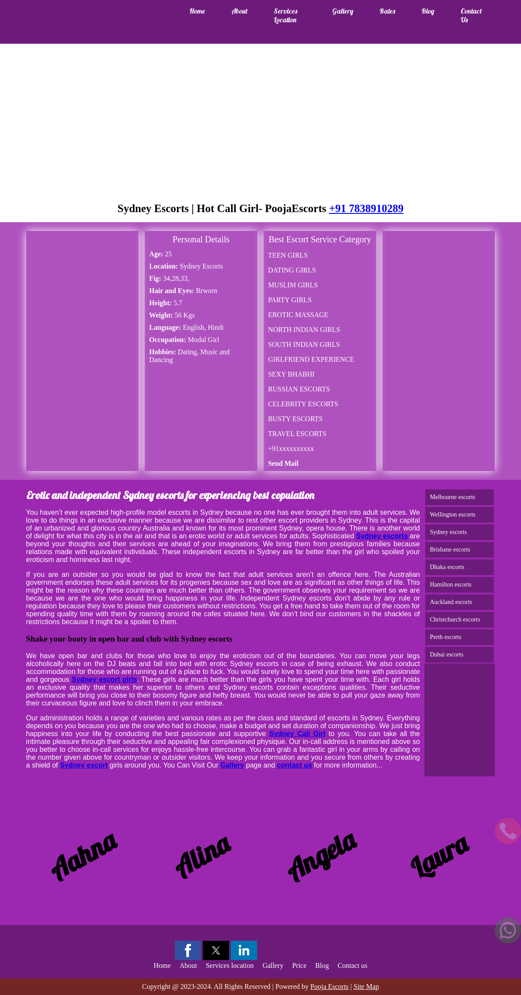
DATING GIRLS (292, 270)
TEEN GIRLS (288, 255)
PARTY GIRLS (290, 300)
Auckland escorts (451, 602)
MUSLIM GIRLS (293, 285)
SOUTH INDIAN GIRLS (304, 344)
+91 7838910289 (366, 208)
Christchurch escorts (455, 619)
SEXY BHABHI (291, 374)
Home (197, 11)
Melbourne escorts (452, 497)
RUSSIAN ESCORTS (299, 389)
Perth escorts (445, 637)
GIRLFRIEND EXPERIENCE (311, 359)
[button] (188, 950)
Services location (285, 15)
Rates (387, 11)
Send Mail (283, 463)
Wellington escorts (452, 514)
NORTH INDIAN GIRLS (304, 329)
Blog (427, 11)
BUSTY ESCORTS (295, 418)
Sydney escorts (448, 532)
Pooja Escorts (329, 986)
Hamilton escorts (450, 584)
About (239, 11)
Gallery (342, 11)
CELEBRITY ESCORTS (303, 404)
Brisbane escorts (450, 549)
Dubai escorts (446, 654)
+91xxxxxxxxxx (291, 448)
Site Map (366, 986)
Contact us (471, 15)
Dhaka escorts (447, 567)
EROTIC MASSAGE (298, 314)
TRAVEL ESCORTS (297, 433)
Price (299, 965)
